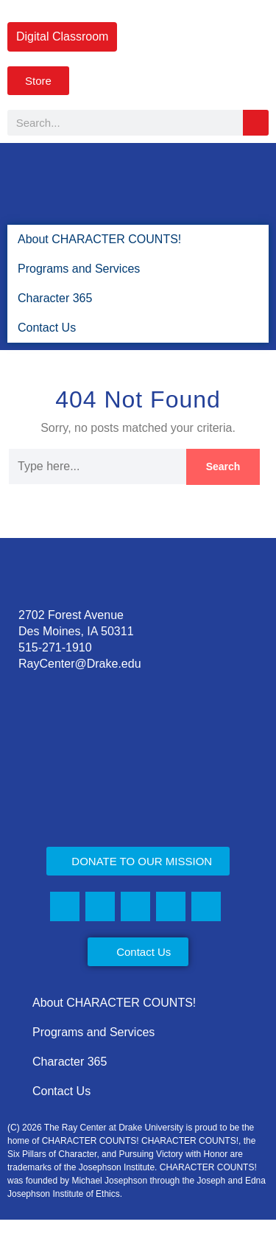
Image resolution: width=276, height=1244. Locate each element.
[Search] (256, 123)
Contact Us (46, 328)
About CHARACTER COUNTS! (94, 239)
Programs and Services (79, 269)
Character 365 (55, 298)
